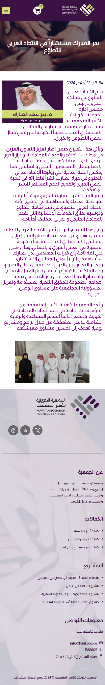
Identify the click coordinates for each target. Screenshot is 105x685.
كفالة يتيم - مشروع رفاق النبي (80, 547)
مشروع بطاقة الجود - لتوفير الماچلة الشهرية (70, 594)
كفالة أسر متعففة (86, 531)
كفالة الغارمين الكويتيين (83, 539)
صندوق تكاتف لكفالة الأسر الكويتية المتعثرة (71, 602)
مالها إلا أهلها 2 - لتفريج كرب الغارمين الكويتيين (68, 577)
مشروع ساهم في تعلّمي (82, 585)
